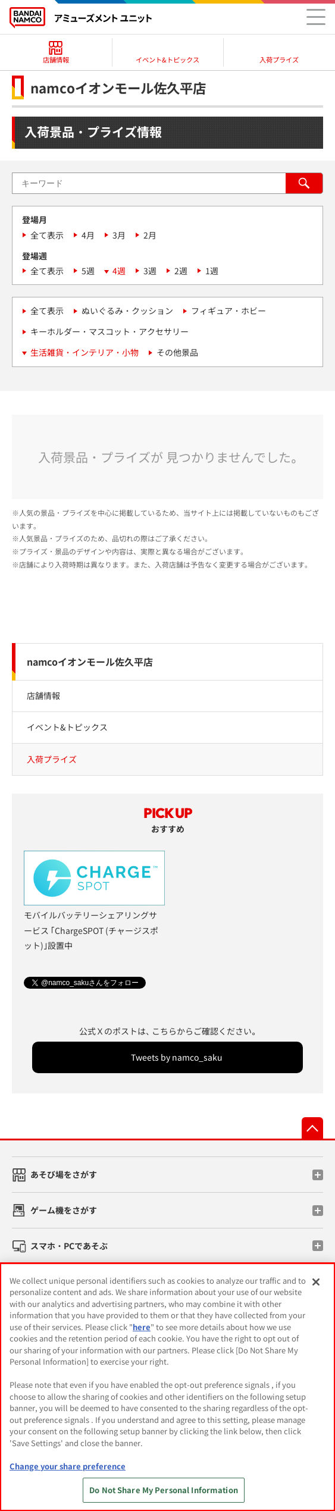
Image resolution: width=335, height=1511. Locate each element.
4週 (119, 271)
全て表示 (47, 235)
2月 (149, 235)
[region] (167, 1387)
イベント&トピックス (67, 727)
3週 (149, 271)
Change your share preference (68, 1466)
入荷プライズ (52, 759)
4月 (88, 235)
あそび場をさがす (63, 1174)
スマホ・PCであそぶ (69, 1246)
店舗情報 (43, 695)
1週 (211, 271)
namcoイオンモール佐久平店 (90, 661)
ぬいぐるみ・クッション (127, 310)
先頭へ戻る (312, 1128)
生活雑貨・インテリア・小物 (84, 352)
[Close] (316, 1282)
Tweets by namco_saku (177, 1057)
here (142, 1327)
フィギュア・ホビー (228, 310)
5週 (88, 271)
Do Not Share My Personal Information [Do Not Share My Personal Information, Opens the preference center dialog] (163, 1490)
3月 (119, 235)
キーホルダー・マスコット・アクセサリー (109, 331)
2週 (180, 271)
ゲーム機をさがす (63, 1210)
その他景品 (177, 352)
